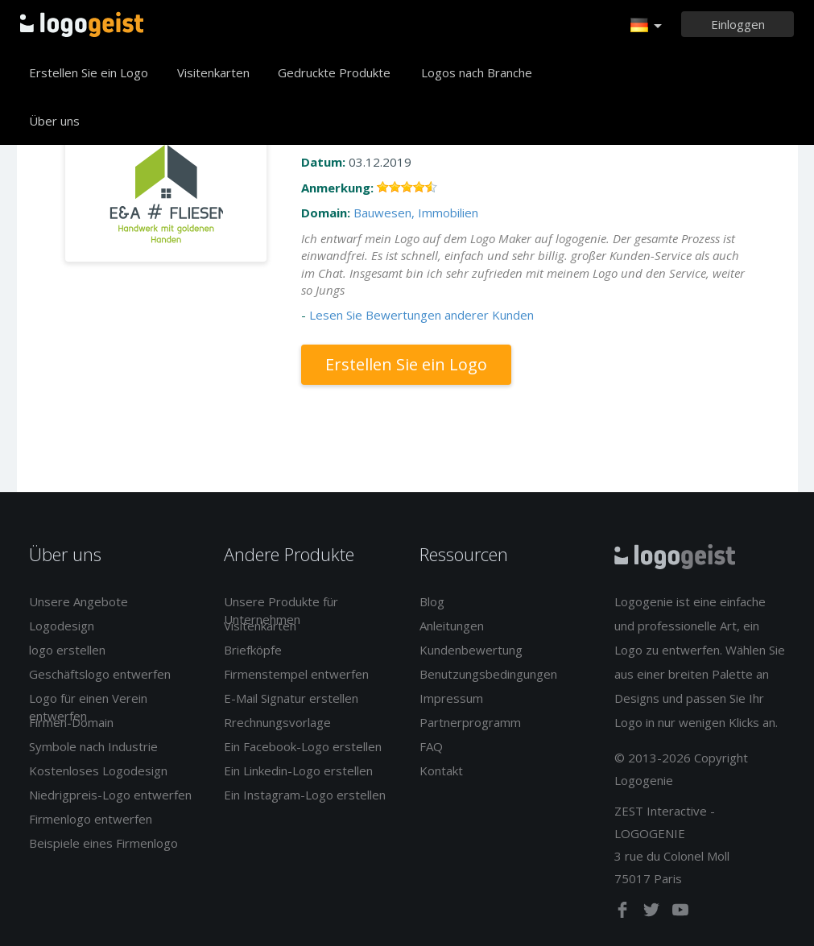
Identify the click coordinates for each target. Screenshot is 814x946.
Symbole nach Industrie (93, 746)
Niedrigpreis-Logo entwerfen (110, 795)
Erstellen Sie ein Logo (88, 72)
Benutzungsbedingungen (488, 674)
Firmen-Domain (71, 722)
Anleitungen (451, 626)
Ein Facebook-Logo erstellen (303, 746)
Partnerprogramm (470, 722)
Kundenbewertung (471, 650)
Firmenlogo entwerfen (90, 819)
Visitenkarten (213, 72)
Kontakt (441, 770)
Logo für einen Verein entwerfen (88, 706)
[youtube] (680, 913)
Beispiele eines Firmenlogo (103, 843)
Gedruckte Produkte (334, 72)
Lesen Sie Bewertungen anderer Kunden (421, 315)
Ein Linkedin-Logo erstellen (298, 770)
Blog (431, 601)
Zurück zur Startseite (81, 24)
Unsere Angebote (78, 601)
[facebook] (624, 913)
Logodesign (61, 626)
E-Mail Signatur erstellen (291, 698)
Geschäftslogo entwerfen (100, 674)
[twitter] (653, 913)
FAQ (431, 746)
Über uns (54, 121)
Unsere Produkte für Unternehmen (281, 609)
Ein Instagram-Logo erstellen (305, 795)
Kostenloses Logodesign (98, 770)
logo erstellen (67, 650)
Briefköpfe (253, 650)
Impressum (451, 698)
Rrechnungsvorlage (277, 722)
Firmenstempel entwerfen (296, 674)
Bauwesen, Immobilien (415, 212)
